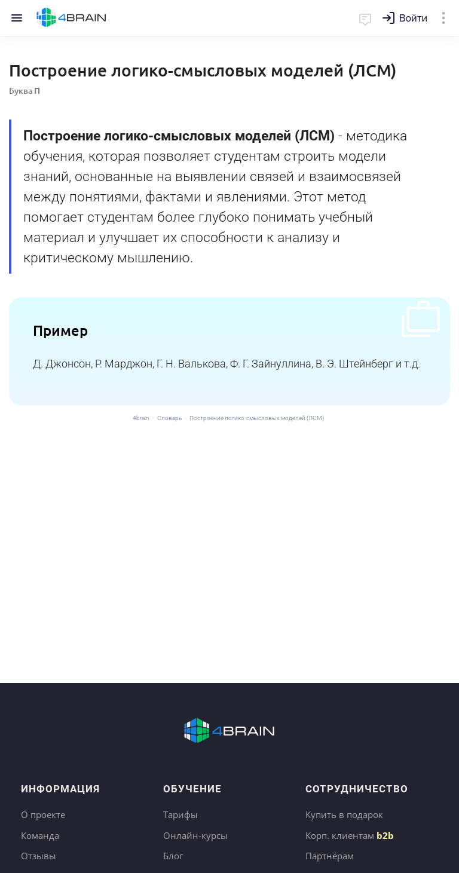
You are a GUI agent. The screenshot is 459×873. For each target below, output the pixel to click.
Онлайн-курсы (195, 835)
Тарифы (180, 814)
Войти (413, 18)
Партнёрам (329, 856)
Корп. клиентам (349, 835)
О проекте (43, 814)
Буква (24, 90)
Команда (40, 835)
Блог (173, 856)
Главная (71, 18)
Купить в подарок (344, 814)
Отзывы (38, 856)
